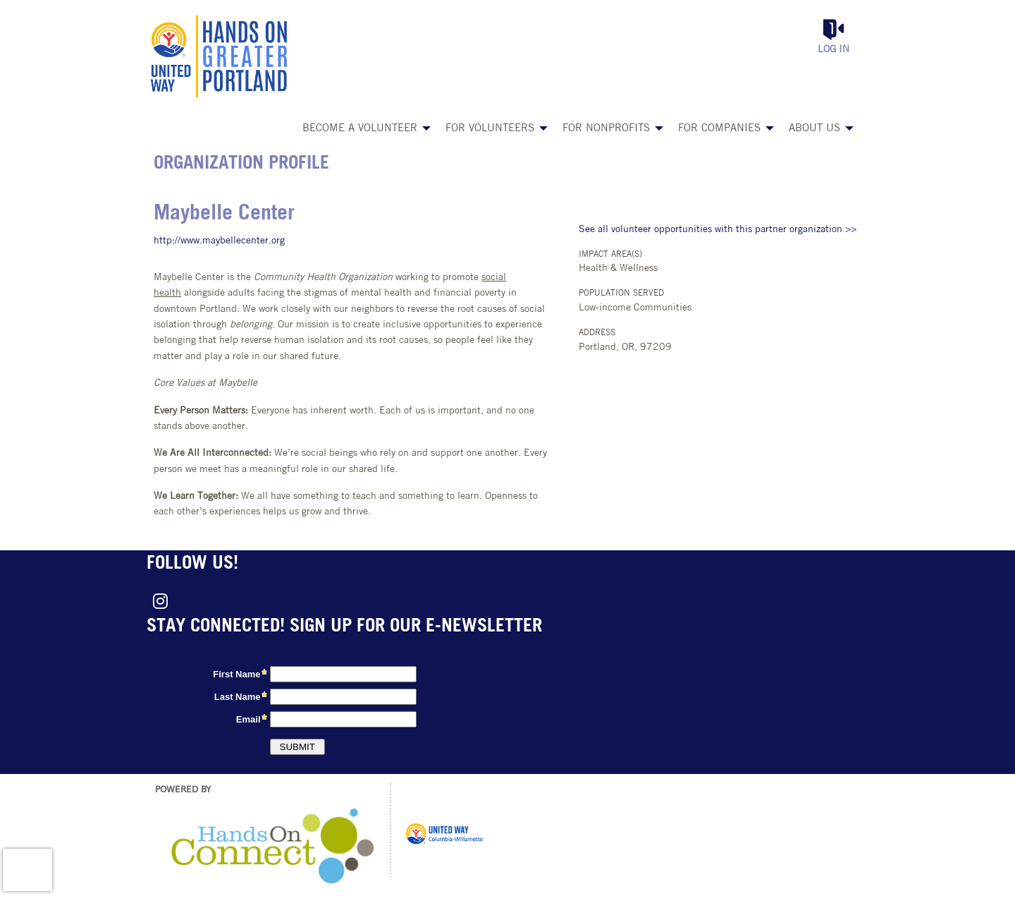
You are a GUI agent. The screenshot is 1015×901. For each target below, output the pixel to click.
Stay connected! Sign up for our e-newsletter (344, 626)
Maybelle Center (224, 214)
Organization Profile (241, 164)
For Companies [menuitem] (719, 128)
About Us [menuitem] (814, 128)
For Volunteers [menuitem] (489, 128)
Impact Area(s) (610, 254)
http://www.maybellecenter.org (219, 241)
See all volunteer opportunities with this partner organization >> (717, 229)
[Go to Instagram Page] (158, 601)
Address (597, 333)
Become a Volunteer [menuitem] (359, 128)
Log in (833, 49)
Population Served (621, 293)
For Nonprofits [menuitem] (606, 128)
